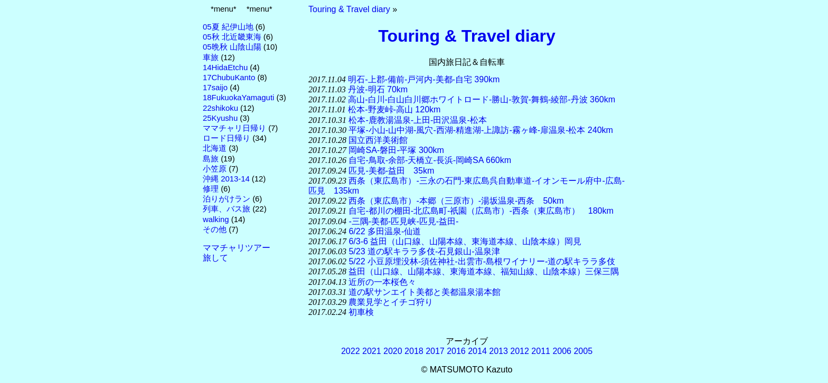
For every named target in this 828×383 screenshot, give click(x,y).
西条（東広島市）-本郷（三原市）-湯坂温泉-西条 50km (456, 200)
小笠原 (215, 169)
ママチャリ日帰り (234, 128)
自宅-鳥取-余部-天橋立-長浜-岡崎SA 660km (430, 160)
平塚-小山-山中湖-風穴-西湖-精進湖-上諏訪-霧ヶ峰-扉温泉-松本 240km (481, 130)
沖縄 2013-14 (226, 179)
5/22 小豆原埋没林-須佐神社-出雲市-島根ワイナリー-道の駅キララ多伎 (482, 261)
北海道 (215, 148)
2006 (561, 351)
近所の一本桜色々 (382, 281)
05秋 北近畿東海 (232, 37)
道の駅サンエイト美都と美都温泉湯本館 (425, 292)
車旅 (211, 57)
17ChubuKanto (229, 77)
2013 (498, 351)
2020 (392, 351)
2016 (456, 351)
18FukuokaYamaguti (238, 97)
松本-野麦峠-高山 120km (394, 109)
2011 (540, 351)
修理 (211, 189)
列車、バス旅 (226, 209)
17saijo (215, 87)
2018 (414, 351)
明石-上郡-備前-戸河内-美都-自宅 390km (424, 79)
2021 (371, 351)
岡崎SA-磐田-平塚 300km (396, 150)
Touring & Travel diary (349, 9)
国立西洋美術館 (378, 140)
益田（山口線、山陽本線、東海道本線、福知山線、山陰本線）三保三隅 (484, 271)
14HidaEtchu (225, 67)
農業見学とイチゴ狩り (391, 302)
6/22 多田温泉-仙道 (385, 231)
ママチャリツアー (236, 247)
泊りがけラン (226, 199)
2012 (519, 351)
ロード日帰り (226, 138)
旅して (215, 257)
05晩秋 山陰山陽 (232, 47)
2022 (350, 351)
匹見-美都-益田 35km (391, 170)
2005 (582, 351)
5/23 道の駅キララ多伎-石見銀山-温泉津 (424, 251)
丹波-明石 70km (378, 89)
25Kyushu (220, 118)
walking (216, 219)
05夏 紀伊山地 (228, 27)
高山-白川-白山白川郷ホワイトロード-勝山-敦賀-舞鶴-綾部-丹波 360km (481, 99)
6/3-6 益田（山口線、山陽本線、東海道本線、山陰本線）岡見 (465, 241)
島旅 (211, 159)
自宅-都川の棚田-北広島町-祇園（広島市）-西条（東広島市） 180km (481, 210)
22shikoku (220, 108)
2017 (435, 351)
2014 (477, 351)
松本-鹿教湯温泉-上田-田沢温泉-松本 (417, 120)
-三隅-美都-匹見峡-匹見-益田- (403, 221)
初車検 (361, 312)
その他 (215, 229)
